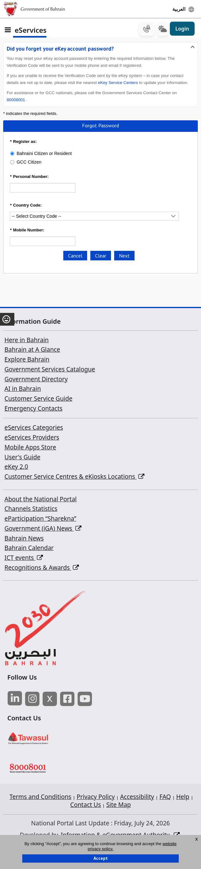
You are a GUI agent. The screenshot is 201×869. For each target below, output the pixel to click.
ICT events (23, 558)
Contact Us (85, 805)
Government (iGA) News (42, 529)
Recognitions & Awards (41, 568)
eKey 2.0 (16, 467)
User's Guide (22, 457)
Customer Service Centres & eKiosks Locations (74, 477)
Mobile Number (26, 230)
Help (182, 797)
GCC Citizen (29, 162)
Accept (101, 858)
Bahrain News (24, 538)
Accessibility (137, 797)
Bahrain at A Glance (32, 350)
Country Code (25, 205)
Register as (22, 142)
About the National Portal (40, 499)
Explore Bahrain (26, 360)
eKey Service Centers (118, 83)
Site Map (118, 805)
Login (182, 29)
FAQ (165, 797)
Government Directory (36, 379)
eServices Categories (33, 428)
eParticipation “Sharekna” (40, 519)
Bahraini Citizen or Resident (44, 154)
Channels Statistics (30, 509)
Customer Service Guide (38, 399)
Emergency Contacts (33, 409)
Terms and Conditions (41, 797)
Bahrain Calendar (29, 548)
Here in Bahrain (26, 340)
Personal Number (28, 177)
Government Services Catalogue (49, 369)
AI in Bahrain (22, 389)
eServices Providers (31, 438)
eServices (30, 30)
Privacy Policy (96, 797)
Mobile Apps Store (30, 447)
